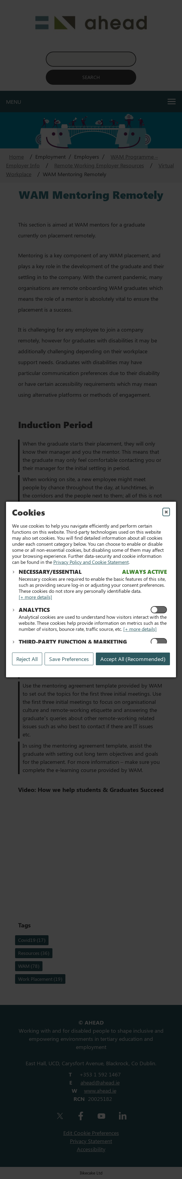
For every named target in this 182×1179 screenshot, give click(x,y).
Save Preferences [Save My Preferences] (69, 659)
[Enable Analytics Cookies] (159, 609)
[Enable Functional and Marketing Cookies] (159, 641)
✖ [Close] (166, 512)
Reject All (27, 659)
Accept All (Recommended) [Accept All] (132, 659)
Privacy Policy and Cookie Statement (91, 562)
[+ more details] (35, 597)
